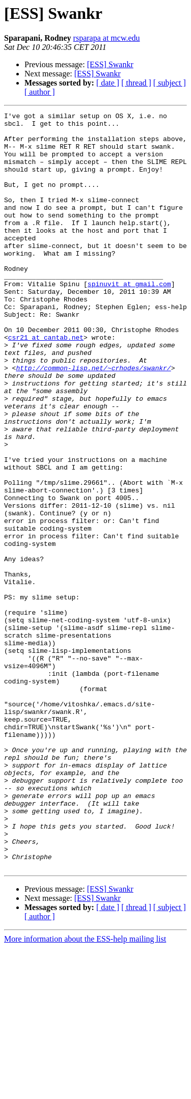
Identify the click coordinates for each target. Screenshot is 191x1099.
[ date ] (107, 82)
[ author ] (39, 92)
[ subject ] (169, 82)
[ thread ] (136, 82)
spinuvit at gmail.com (129, 318)
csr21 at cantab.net (46, 383)
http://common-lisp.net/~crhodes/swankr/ (93, 419)
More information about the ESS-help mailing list (85, 1090)
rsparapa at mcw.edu (106, 38)
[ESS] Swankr (110, 64)
